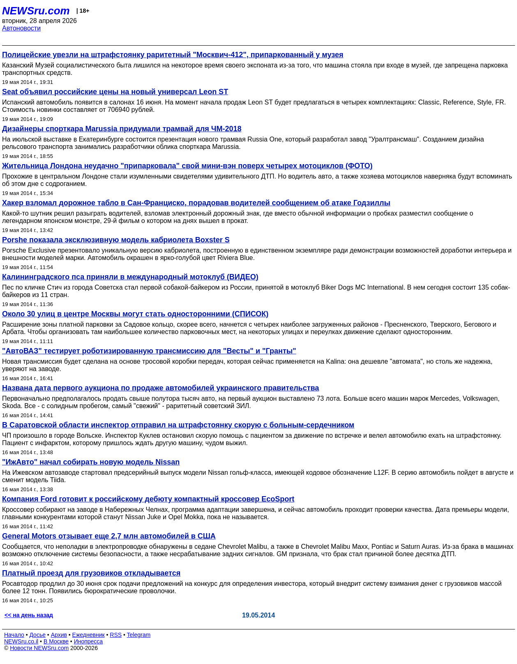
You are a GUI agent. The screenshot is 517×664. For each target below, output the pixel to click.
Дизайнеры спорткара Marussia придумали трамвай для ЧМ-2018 (121, 129)
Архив (59, 634)
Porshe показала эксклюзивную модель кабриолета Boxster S (116, 240)
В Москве (56, 641)
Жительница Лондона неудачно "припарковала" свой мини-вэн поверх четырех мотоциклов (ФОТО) (187, 166)
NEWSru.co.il (21, 641)
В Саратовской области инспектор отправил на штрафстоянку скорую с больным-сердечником (178, 425)
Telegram (139, 634)
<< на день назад (29, 615)
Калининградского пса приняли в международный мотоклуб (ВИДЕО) (130, 277)
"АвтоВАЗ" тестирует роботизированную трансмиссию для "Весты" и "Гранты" (149, 351)
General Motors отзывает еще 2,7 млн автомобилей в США (109, 536)
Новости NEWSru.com (39, 648)
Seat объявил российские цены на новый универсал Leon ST (115, 92)
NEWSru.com (36, 11)
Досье (37, 634)
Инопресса (88, 641)
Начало (14, 634)
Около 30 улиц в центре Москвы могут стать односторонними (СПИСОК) (135, 314)
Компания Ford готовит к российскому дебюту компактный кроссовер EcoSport (148, 499)
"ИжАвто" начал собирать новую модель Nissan (91, 462)
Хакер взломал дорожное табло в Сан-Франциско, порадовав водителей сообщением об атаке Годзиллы (196, 203)
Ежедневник (88, 634)
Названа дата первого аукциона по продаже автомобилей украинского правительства (160, 388)
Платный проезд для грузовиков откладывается (91, 573)
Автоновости (21, 28)
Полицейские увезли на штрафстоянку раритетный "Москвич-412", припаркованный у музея (172, 55)
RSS (116, 634)
